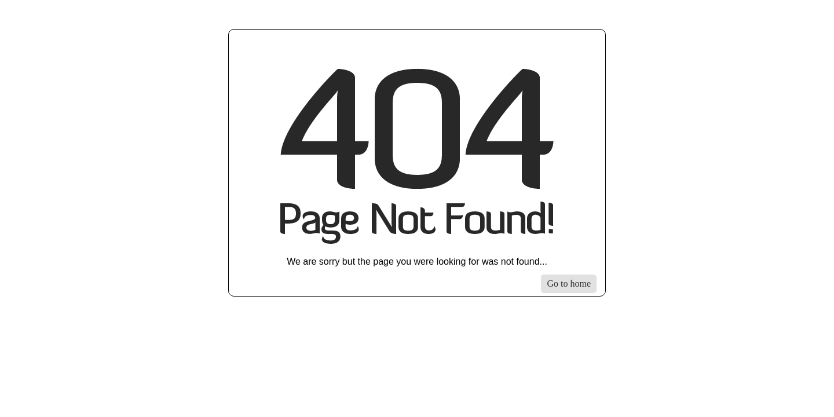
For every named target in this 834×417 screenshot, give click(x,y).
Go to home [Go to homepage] (569, 283)
